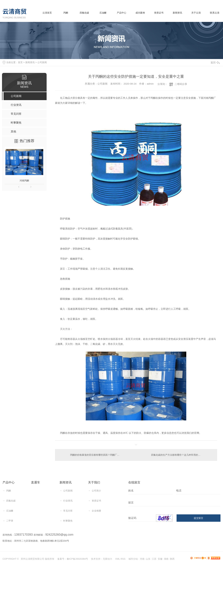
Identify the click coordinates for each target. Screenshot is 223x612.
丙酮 (65, 12)
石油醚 (102, 12)
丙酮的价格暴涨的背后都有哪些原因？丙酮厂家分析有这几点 (95, 455)
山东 (148, 559)
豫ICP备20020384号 (77, 559)
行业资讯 (68, 500)
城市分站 (133, 559)
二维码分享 (181, 84)
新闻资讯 (177, 12)
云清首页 (47, 12)
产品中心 (121, 12)
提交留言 (198, 518)
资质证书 (158, 12)
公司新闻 (42, 62)
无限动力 (107, 559)
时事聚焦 (68, 520)
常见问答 (68, 510)
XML (117, 559)
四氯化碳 (84, 12)
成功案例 (140, 12)
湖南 (166, 559)
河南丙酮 (24, 180)
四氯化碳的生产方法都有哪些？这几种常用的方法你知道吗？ (182, 455)
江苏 (154, 559)
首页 (20, 62)
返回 (215, 62)
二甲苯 (9, 520)
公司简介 (96, 490)
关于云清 (196, 12)
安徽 (160, 559)
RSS (123, 559)
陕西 (172, 559)
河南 (142, 559)
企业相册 (96, 510)
